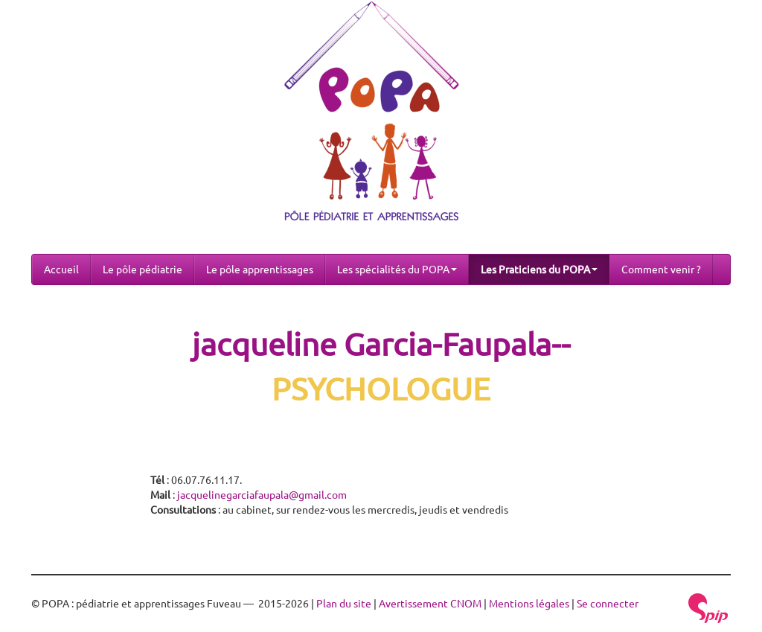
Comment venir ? (661, 269)
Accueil (61, 269)
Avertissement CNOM (430, 604)
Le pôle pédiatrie (142, 269)
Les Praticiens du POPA (539, 269)
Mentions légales (529, 604)
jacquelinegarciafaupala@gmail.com (262, 495)
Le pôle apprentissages (259, 269)
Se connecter (607, 604)
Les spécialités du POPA (397, 269)
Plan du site (343, 604)
